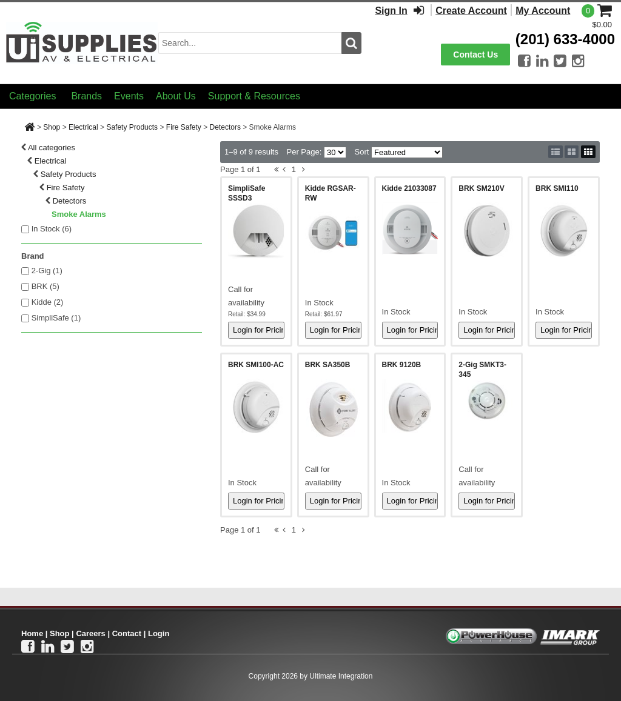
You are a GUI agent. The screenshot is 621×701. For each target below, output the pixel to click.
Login (158, 633)
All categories (51, 147)
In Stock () (52, 228)
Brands (86, 96)
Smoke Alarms (79, 214)
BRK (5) (45, 286)
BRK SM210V (481, 188)
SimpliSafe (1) (56, 317)
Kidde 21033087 (409, 188)
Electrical (83, 127)
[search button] (351, 43)
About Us (176, 96)
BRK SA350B (328, 364)
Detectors (225, 127)
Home (32, 633)
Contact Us (475, 54)
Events (129, 96)
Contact (126, 633)
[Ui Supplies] (82, 42)
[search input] (249, 43)
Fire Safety (183, 127)
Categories (32, 96)
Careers (90, 633)
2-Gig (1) (47, 270)
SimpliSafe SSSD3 (246, 193)
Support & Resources (254, 96)
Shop (51, 127)
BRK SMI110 (557, 188)
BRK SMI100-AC (256, 364)
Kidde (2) (48, 302)
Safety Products (132, 127)
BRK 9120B (401, 364)
